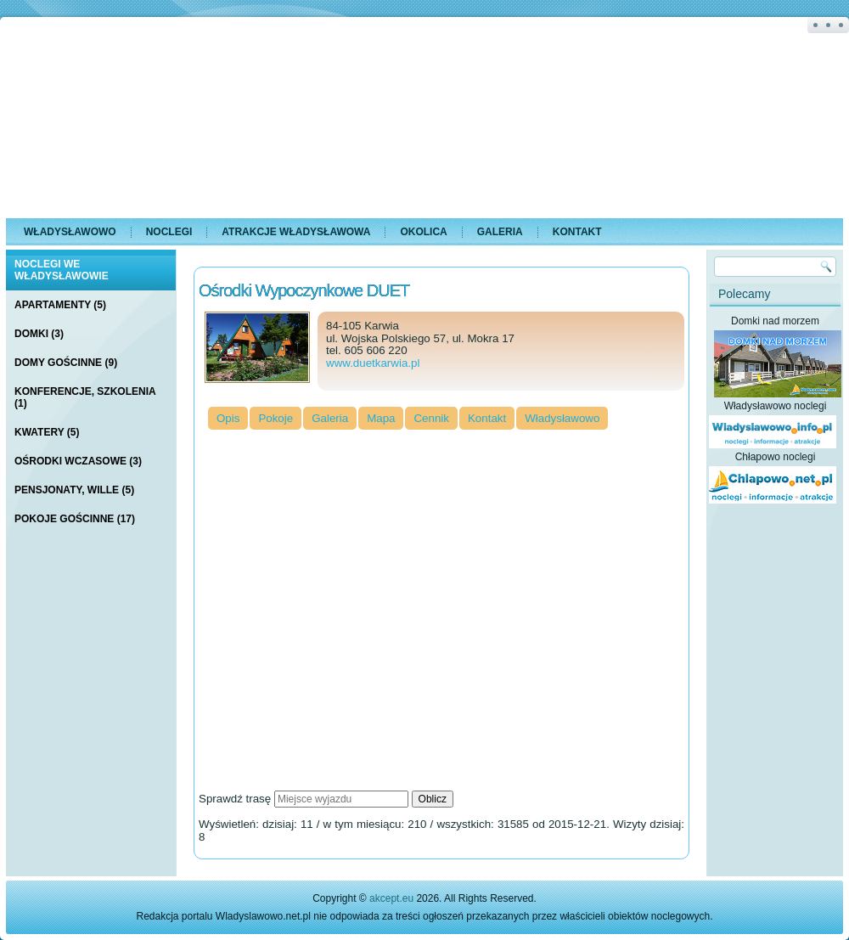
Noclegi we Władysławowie (61, 270)
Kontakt (577, 232)
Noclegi (169, 232)
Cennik (431, 418)
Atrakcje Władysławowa (296, 232)
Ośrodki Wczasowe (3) (78, 461)
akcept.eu (391, 898)
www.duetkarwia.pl (372, 363)
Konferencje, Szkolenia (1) (84, 397)
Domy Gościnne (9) (65, 363)
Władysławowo (70, 232)
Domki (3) (39, 334)
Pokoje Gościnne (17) (74, 519)
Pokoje (275, 418)
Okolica (423, 232)
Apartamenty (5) (60, 305)
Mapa (381, 418)
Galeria (500, 232)
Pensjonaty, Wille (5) (74, 490)
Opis (227, 418)
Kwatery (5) (46, 432)
